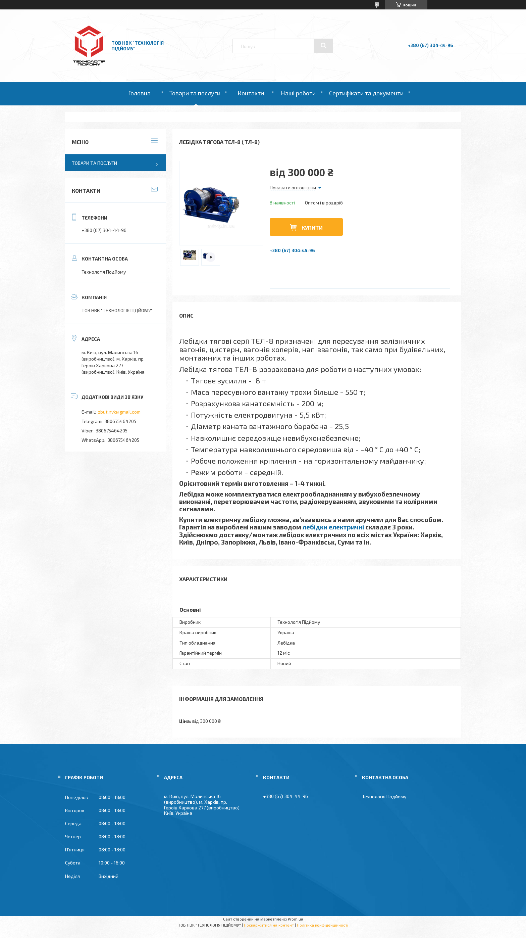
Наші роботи (298, 93)
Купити (312, 227)
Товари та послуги (194, 93)
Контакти (251, 93)
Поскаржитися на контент (269, 925)
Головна (139, 93)
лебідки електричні (333, 527)
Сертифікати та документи (366, 93)
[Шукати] (323, 46)
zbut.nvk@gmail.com (119, 412)
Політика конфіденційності (322, 925)
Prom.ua (295, 919)
